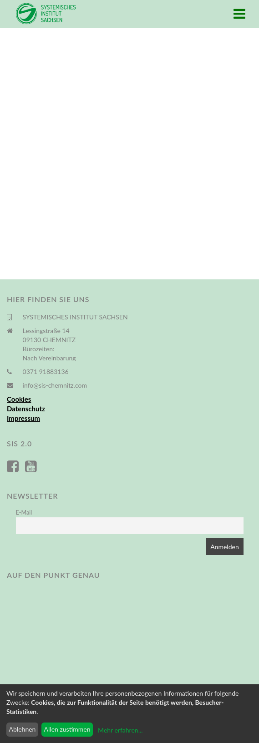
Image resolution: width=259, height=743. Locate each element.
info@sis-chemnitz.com (55, 385)
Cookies (19, 399)
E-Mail (24, 512)
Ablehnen (22, 729)
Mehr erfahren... (120, 730)
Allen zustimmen (67, 729)
